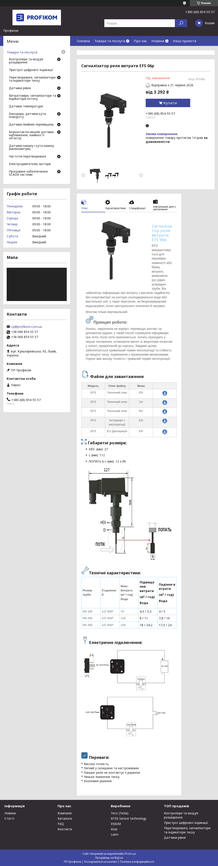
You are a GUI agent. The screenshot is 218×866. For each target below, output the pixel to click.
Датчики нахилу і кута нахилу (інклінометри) (31, 147)
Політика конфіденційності (137, 862)
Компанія (65, 813)
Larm (114, 834)
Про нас (140, 41)
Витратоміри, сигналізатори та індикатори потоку (32, 97)
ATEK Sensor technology (128, 818)
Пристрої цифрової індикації (31, 70)
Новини (157, 41)
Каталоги (65, 818)
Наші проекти (184, 41)
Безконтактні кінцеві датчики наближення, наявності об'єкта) (31, 135)
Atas (114, 829)
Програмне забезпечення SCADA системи (28, 173)
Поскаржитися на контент (100, 862)
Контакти (85, 51)
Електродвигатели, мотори (30, 164)
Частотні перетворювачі (27, 156)
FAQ (100, 51)
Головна (83, 41)
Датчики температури (26, 106)
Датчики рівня (20, 88)
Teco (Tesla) (119, 813)
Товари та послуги (109, 41)
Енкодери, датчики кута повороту (27, 115)
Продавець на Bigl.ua (109, 858)
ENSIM (116, 824)
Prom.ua (130, 854)
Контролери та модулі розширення (26, 61)
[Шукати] (181, 23)
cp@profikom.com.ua (26, 327)
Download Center (122, 51)
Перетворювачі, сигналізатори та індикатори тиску (32, 79)
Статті (9, 818)
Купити (170, 102)
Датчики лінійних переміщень (31, 124)
